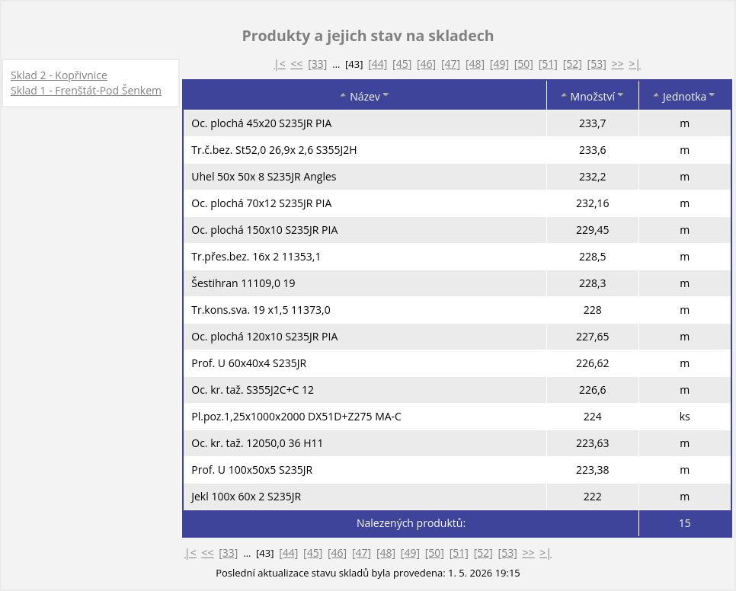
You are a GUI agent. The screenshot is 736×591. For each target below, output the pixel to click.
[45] (401, 63)
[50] (523, 63)
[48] (475, 63)
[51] (548, 63)
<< (296, 63)
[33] (317, 63)
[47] (450, 63)
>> (618, 63)
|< (280, 63)
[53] (596, 63)
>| (635, 63)
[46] (426, 63)
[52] (572, 63)
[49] (499, 63)
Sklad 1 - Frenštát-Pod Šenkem (86, 90)
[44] (377, 63)
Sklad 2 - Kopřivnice (59, 75)
